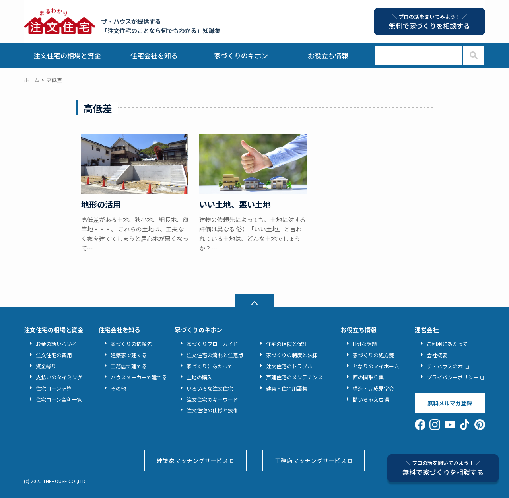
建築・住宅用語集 (286, 388)
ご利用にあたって (447, 344)
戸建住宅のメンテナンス (294, 377)
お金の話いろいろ (56, 344)
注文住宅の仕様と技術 (212, 410)
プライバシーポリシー (452, 377)
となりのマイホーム (376, 366)
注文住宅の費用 (54, 355)
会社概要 (437, 355)
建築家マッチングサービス (192, 460)
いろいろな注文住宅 (210, 388)
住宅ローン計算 (54, 388)
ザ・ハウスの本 (445, 366)
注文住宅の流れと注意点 (215, 355)
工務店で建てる (129, 366)
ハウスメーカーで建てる (139, 377)
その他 (118, 388)
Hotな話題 (365, 344)
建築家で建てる (129, 355)
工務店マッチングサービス (310, 460)
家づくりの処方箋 (373, 355)
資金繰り (46, 366)
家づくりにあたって (210, 366)
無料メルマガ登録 (449, 403)
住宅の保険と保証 (286, 344)
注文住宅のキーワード (212, 399)
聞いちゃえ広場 (371, 399)
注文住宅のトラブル (289, 366)
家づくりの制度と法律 (292, 355)
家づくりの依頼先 (131, 344)
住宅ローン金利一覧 (59, 399)
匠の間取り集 (368, 377)
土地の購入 (199, 377)
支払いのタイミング (59, 377)
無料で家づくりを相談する (443, 468)
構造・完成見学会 (373, 388)
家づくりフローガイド (212, 344)
